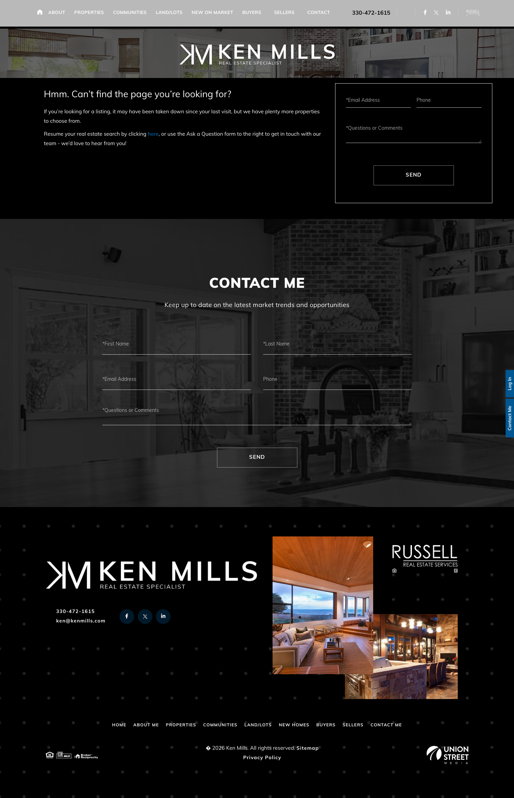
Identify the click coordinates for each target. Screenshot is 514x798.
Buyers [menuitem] (253, 14)
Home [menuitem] (41, 12)
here (153, 134)
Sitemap (308, 748)
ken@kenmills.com (76, 621)
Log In (507, 382)
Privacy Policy (262, 758)
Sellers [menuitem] (286, 14)
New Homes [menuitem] (298, 725)
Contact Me (507, 419)
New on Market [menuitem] (214, 14)
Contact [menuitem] (320, 14)
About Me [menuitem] (133, 725)
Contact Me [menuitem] (401, 725)
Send (413, 175)
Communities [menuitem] (132, 14)
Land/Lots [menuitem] (171, 14)
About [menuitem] (58, 14)
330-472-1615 (368, 14)
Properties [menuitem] (91, 14)
